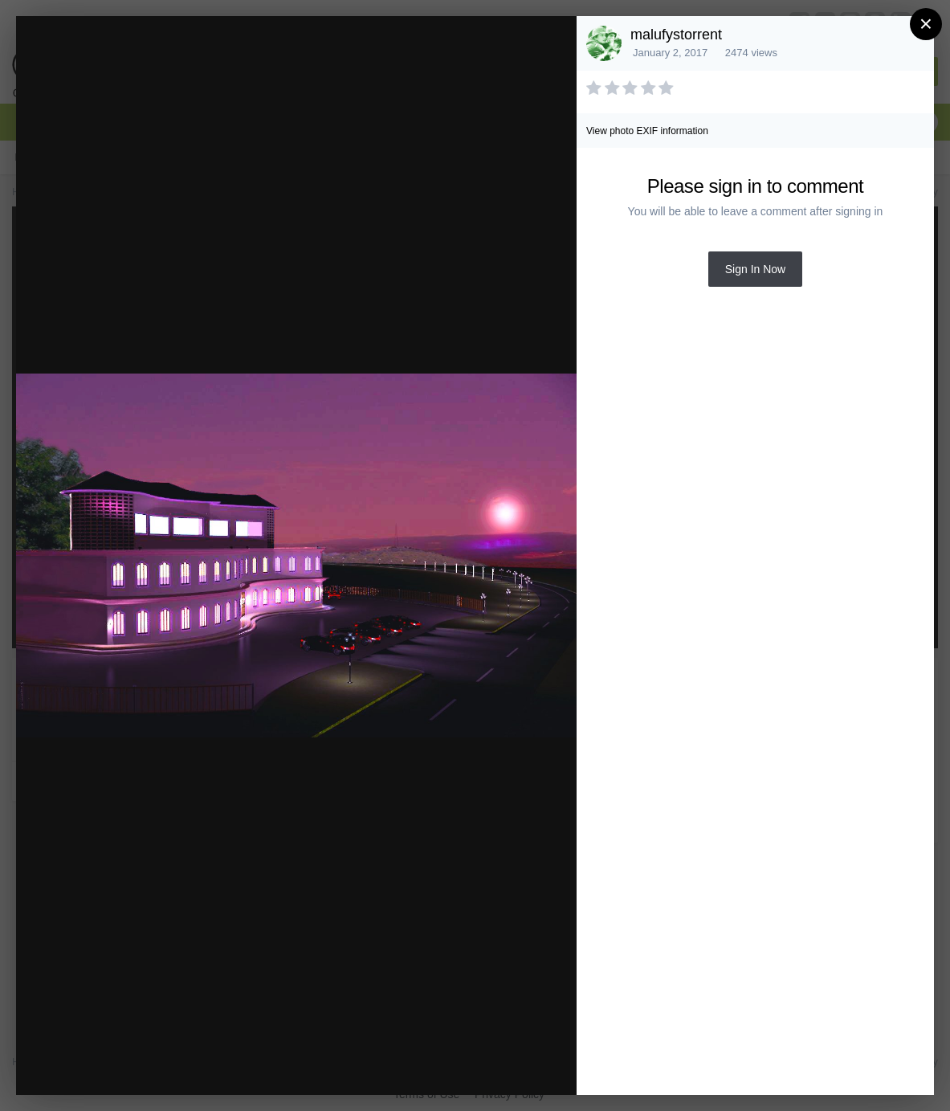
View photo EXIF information (647, 131)
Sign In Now (755, 269)
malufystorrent (676, 35)
